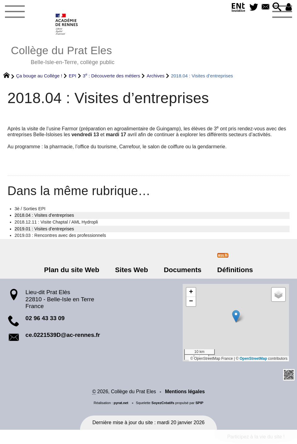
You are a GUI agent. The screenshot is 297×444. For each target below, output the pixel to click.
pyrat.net (121, 403)
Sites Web (131, 270)
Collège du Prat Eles (63, 54)
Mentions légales (185, 391)
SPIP (199, 403)
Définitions (235, 270)
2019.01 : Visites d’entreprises (44, 228)
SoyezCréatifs (162, 403)
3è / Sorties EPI (30, 208)
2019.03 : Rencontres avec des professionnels (60, 235)
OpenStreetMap (253, 358)
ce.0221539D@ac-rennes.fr (62, 335)
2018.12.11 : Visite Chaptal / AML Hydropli (56, 222)
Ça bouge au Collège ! (39, 75)
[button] (277, 7)
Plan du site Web (71, 270)
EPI (72, 75)
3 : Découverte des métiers (111, 75)
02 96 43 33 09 (45, 318)
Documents (183, 270)
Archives (155, 75)
